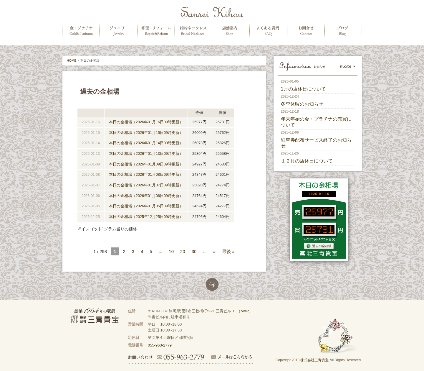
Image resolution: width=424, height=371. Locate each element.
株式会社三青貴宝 (314, 360)
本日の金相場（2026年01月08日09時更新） (146, 175)
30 (194, 251)
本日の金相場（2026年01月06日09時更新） (146, 196)
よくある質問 (269, 30)
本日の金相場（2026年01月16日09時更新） (146, 122)
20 (182, 251)
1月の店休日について (303, 88)
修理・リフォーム (156, 30)
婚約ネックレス (194, 30)
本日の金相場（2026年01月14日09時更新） (146, 143)
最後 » (228, 251)
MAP (245, 311)
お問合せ (307, 30)
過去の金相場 (319, 245)
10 (171, 251)
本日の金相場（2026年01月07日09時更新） (146, 185)
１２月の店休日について (307, 160)
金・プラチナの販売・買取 (81, 30)
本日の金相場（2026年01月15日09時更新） (146, 133)
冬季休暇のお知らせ (302, 103)
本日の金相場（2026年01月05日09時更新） (146, 206)
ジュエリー (118, 30)
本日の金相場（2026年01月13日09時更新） (146, 154)
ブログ (344, 30)
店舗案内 (231, 30)
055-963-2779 (160, 345)
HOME (72, 60)
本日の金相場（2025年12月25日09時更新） (146, 217)
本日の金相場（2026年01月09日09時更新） (146, 164)
